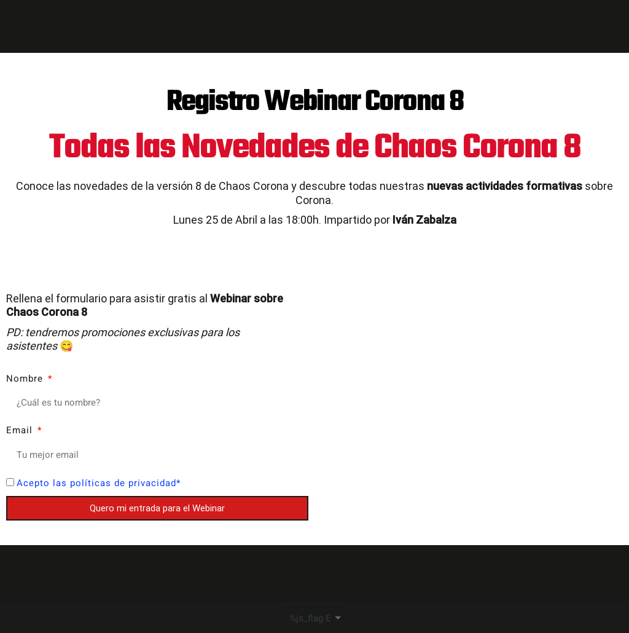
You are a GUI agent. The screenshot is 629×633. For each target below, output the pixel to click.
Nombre (26, 378)
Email (21, 430)
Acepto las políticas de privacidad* (99, 483)
